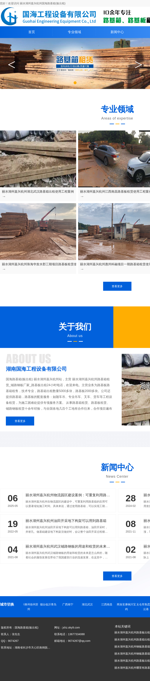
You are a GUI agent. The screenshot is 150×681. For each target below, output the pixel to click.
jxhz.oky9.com (71, 627)
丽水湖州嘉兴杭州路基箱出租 (132, 639)
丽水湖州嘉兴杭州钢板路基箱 (132, 653)
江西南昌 (108, 604)
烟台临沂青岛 (49, 604)
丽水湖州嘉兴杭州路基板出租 (132, 632)
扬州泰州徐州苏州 (29, 607)
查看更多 (117, 286)
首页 (31, 32)
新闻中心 (117, 32)
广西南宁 (68, 604)
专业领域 (74, 32)
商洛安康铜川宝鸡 (127, 607)
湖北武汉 (88, 604)
